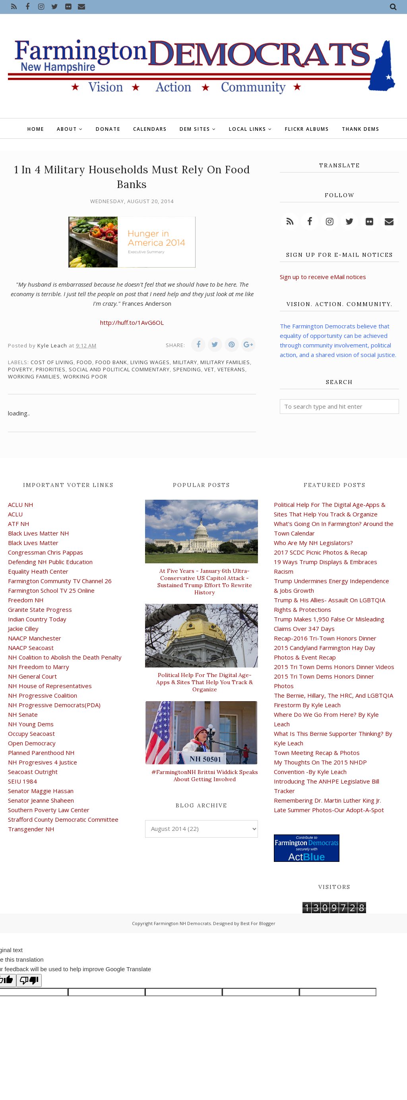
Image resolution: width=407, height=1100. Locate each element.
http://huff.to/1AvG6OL (132, 322)
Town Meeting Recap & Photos (317, 753)
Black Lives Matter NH (38, 533)
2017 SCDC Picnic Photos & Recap (320, 552)
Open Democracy (32, 743)
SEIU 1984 (22, 781)
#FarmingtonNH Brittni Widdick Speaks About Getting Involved (204, 775)
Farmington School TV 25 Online (51, 590)
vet (209, 369)
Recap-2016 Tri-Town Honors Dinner (325, 638)
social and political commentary (119, 369)
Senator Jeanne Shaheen (41, 800)
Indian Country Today (37, 619)
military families (225, 362)
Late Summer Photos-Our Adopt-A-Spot (329, 810)
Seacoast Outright (33, 772)
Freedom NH (26, 600)
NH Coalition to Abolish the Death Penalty (65, 657)
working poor (85, 376)
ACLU (15, 514)
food (84, 362)
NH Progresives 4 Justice (42, 762)
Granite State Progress (40, 609)
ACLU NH (20, 504)
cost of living (52, 362)
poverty (20, 369)
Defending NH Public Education (50, 562)
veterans (231, 369)
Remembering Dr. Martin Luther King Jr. (327, 800)
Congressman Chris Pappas (45, 552)
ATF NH (18, 524)
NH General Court (32, 676)
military (185, 362)
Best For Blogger (257, 923)
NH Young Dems (31, 724)
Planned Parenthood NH (41, 753)
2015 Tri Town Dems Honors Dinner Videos (334, 667)
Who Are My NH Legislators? (313, 543)
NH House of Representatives (50, 686)
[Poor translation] (29, 980)
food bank (111, 362)
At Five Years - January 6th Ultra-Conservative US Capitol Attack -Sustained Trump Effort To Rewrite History (204, 581)
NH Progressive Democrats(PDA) (54, 705)
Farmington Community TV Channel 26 (60, 581)
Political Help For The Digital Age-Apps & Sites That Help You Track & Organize (204, 682)
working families (34, 376)
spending (187, 369)
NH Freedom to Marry (38, 667)
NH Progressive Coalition (42, 695)
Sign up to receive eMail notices (323, 277)
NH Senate (23, 714)
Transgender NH (31, 829)
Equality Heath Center (38, 571)
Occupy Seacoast (31, 733)
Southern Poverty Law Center (48, 810)
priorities (51, 369)
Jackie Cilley (23, 628)
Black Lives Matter (33, 543)
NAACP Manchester (34, 638)
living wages (150, 362)
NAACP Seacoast (31, 648)
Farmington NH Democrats (182, 923)
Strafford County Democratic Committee (63, 819)
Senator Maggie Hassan (41, 791)
